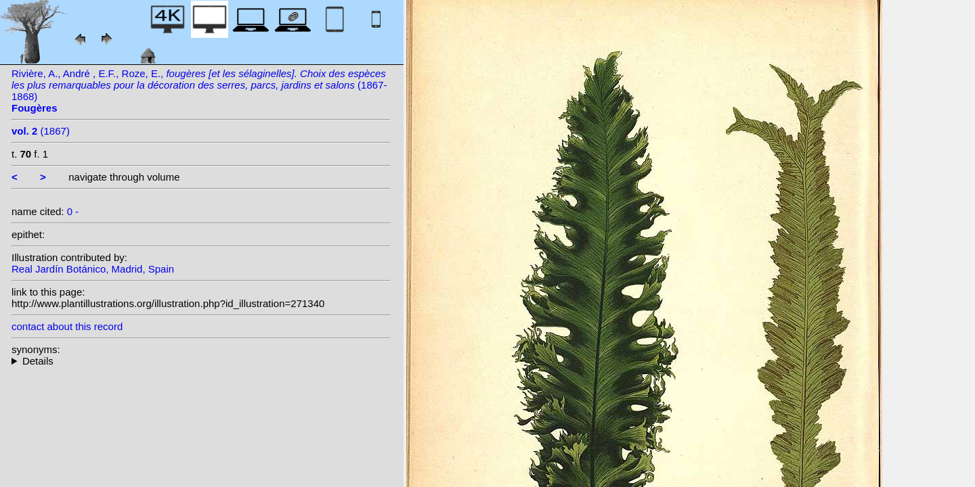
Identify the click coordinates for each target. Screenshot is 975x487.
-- (201, 361)
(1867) (41, 131)
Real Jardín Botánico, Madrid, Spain (93, 269)
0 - (73, 211)
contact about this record (67, 326)
